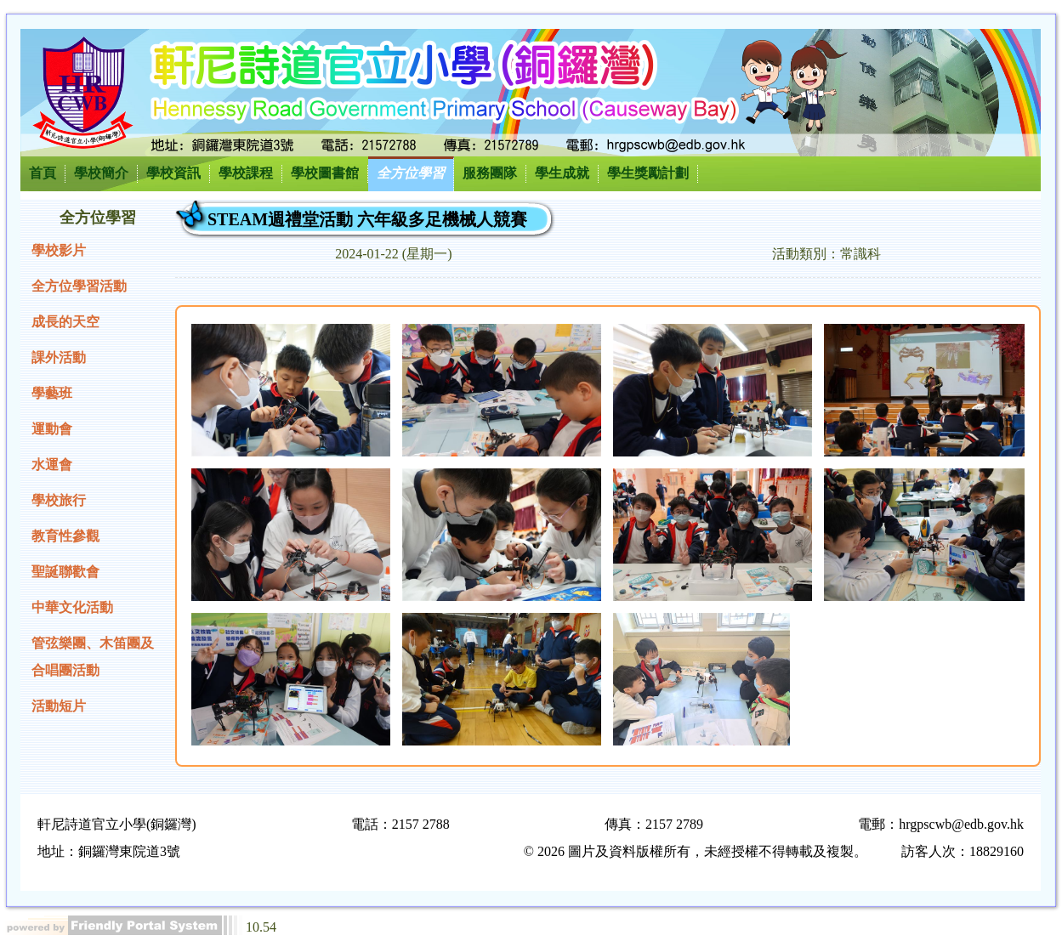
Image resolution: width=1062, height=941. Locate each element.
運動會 (51, 429)
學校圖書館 (325, 173)
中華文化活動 (72, 607)
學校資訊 (173, 173)
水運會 (51, 464)
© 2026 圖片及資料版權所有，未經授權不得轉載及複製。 (695, 851)
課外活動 (58, 357)
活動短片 (58, 706)
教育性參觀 (65, 536)
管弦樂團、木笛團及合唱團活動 (92, 656)
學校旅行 (58, 500)
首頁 (42, 173)
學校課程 (246, 173)
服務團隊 (490, 173)
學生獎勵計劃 (648, 173)
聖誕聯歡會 (65, 571)
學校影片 (58, 250)
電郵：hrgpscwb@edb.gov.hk (941, 824)
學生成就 (562, 173)
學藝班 (51, 393)
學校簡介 (101, 173)
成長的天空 (65, 322)
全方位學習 (411, 173)
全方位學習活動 (79, 286)
